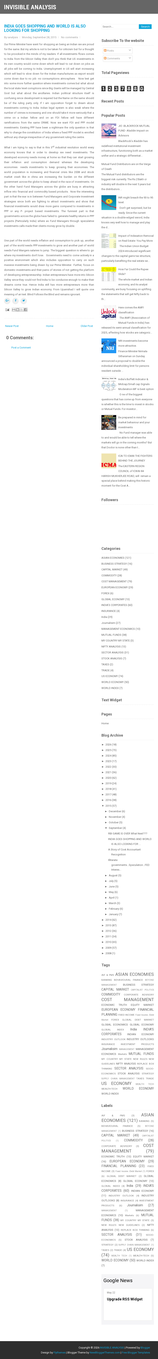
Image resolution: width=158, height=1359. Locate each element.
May (111, 892)
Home (49, 326)
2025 (109, 750)
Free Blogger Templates (136, 1352)
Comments (112, 58)
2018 (109, 788)
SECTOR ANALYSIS (112, 652)
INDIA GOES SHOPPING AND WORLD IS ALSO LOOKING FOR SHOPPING (45, 28)
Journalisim (108, 622)
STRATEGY (148, 1073)
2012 (109, 930)
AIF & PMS (107, 975)
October (114, 822)
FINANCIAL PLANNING (118, 1166)
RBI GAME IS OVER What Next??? (127, 833)
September (116, 827)
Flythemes (59, 1352)
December (115, 811)
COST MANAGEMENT (114, 581)
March (113, 903)
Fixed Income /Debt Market (128, 1171)
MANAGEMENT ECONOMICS (118, 628)
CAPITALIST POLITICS (142, 990)
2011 (109, 936)
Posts (109, 50)
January (114, 914)
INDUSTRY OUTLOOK (113, 1039)
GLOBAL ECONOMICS (114, 1024)
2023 (109, 761)
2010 (109, 942)
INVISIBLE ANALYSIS (30, 7)
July (111, 881)
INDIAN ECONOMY (140, 1034)
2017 (109, 794)
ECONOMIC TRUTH (114, 1004)
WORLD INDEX (110, 688)
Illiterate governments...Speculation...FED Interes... (129, 864)
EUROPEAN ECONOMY (114, 587)
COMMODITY (109, 575)
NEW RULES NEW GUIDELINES (120, 1225)
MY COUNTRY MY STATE (115, 640)
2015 (109, 805)
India (104, 616)
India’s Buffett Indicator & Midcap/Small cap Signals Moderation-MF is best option (136, 384)
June (112, 886)
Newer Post (12, 326)
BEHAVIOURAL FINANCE (128, 979)
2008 (109, 953)
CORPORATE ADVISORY (139, 994)
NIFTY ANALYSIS (111, 646)
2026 (109, 744)
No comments (69, 37)
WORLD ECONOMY (112, 682)
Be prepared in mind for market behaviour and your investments (134, 422)
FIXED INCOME (126, 1014)
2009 (109, 947)
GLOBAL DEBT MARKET (138, 1019)
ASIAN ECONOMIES (112, 557)
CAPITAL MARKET (111, 569)
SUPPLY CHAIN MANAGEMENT (118, 1078)
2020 (109, 777)
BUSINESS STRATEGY (114, 563)
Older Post (87, 326)
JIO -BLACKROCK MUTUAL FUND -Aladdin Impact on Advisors (134, 130)
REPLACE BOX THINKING (135, 1230)
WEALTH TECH (145, 1084)
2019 (109, 783)
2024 (109, 755)
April (112, 897)
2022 (109, 766)
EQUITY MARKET (142, 1004)
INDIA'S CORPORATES (114, 605)
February (114, 908)
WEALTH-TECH (109, 1088)
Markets (122, 1054)
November (115, 816)
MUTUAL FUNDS (111, 634)
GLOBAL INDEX (112, 1029)
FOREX (105, 593)
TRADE (105, 670)
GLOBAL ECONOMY (112, 599)
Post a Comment (21, 347)
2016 (109, 800)
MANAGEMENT (127, 1049)
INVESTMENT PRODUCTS (137, 1044)
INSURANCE (108, 611)
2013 (109, 925)
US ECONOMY (109, 676)
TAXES (105, 664)
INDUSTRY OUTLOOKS (140, 1039)
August (113, 875)
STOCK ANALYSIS (111, 658)
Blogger (145, 1347)
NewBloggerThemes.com (105, 1352)
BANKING (106, 979)
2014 (109, 919)
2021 (109, 772)
